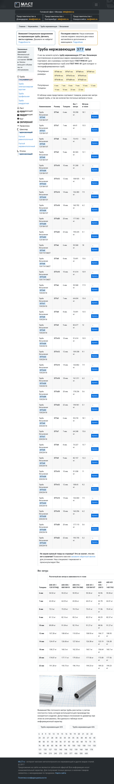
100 (73, 746)
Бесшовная (24, 80)
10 (49, 734)
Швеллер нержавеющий (26, 129)
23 (92, 734)
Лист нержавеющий (26, 108)
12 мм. (93, 86)
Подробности (24, 42)
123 (45, 750)
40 (86, 738)
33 (65, 738)
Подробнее (78, 42)
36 (77, 738)
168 (86, 750)
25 (44, 738)
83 (48, 746)
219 (50, 753)
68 (82, 742)
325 (65, 753)
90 (65, 746)
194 (45, 753)
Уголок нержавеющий (26, 151)
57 (65, 742)
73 (90, 742)
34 (69, 738)
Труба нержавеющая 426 (84, 727)
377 (70, 753)
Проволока (24, 126)
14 (58, 734)
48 (40, 742)
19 (75, 734)
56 (61, 742)
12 (54, 734)
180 (40, 753)
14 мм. (57, 90)
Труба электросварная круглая (26, 87)
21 (83, 734)
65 (77, 742)
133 (55, 750)
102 (78, 746)
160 (81, 750)
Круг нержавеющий (26, 119)
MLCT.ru (21, 762)
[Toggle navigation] (96, 4)
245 (55, 753)
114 (89, 746)
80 (44, 746)
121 (40, 750)
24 (40, 738)
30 (56, 738)
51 (48, 742)
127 (50, 750)
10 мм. (85, 86)
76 (40, 746)
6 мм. (57, 86)
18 (70, 734)
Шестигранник (26, 122)
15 (62, 734)
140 (60, 750)
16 (66, 734)
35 (73, 738)
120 (94, 746)
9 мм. (78, 86)
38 (82, 738)
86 (56, 746)
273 (60, 753)
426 (76, 753)
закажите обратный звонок (83, 556)
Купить (95, 116)
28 (52, 738)
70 (86, 742)
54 (56, 742)
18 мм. (65, 90)
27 (48, 738)
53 (52, 742)
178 (91, 750)
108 (84, 746)
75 (94, 742)
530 (81, 753)
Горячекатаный (25, 132)
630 (86, 753)
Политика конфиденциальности (32, 778)
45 (94, 738)
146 (65, 750)
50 (44, 742)
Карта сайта (60, 773)
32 (61, 738)
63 (73, 742)
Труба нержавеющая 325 (52, 727)
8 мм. (71, 86)
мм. (58, 72)
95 (69, 746)
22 (87, 734)
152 (70, 750)
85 (52, 746)
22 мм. (81, 90)
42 (90, 738)
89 (61, 746)
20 (79, 734)
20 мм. (73, 90)
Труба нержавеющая (26, 77)
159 (76, 750)
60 (69, 742)
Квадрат (23, 115)
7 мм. (64, 86)
